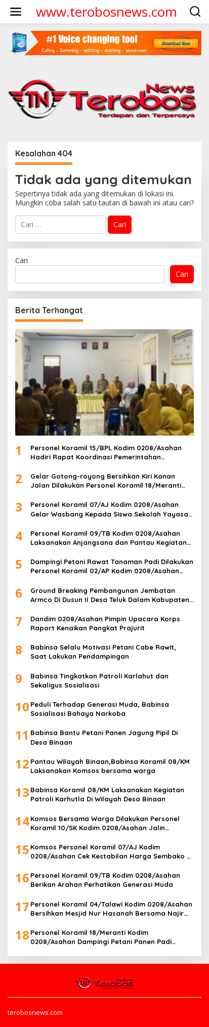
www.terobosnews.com (106, 12)
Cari (21, 260)
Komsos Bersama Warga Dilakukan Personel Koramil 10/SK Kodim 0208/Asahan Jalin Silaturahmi (105, 823)
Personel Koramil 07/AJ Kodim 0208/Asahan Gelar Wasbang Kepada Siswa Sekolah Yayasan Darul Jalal (111, 509)
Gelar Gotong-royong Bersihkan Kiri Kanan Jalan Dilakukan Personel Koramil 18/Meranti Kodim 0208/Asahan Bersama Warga (105, 481)
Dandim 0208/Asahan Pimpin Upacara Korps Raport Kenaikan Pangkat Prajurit (105, 623)
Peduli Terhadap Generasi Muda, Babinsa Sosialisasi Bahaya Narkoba (99, 708)
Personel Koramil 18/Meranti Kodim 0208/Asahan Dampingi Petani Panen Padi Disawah (101, 937)
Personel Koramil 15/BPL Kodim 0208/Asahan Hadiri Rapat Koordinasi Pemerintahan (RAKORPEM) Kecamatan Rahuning (106, 452)
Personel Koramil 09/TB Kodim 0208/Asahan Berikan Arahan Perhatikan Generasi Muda (105, 879)
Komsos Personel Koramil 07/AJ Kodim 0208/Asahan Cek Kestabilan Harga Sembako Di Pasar (111, 852)
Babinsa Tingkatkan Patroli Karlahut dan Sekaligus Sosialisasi (99, 680)
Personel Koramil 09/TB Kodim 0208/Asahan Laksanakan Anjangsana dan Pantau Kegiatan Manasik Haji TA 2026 (108, 538)
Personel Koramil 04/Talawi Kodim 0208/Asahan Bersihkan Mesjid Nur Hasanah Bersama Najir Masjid (111, 909)
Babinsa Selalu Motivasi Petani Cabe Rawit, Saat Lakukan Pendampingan (103, 651)
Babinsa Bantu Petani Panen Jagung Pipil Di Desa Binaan (104, 737)
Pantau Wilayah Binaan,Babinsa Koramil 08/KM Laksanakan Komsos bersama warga (110, 766)
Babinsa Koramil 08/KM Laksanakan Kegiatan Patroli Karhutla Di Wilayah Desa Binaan (107, 794)
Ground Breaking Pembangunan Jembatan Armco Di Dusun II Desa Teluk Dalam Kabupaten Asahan (109, 595)
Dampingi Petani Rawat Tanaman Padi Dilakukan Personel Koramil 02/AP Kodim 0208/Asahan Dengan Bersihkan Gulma (111, 566)
